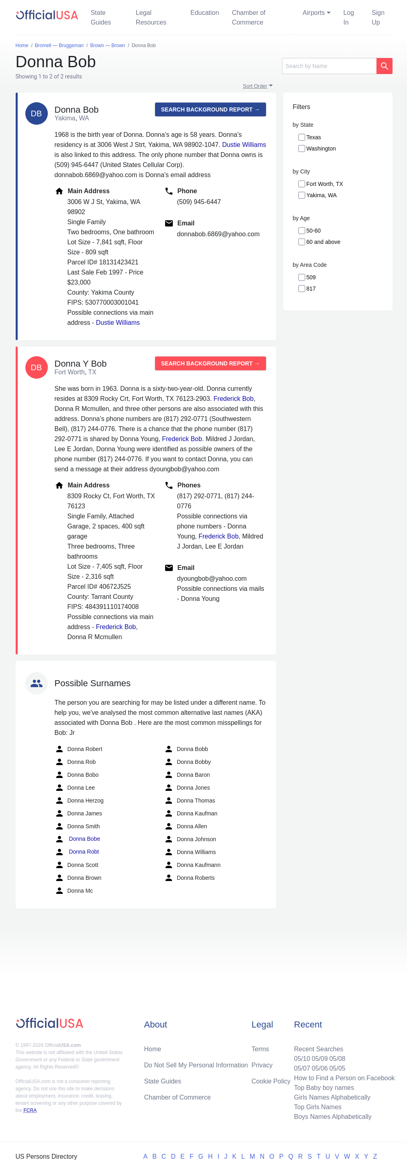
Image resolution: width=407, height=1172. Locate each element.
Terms (260, 1049)
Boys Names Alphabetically (333, 1116)
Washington (321, 148)
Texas (314, 137)
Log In (349, 17)
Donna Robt (77, 852)
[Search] (329, 66)
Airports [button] (314, 12)
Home (152, 1049)
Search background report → (210, 109)
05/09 (320, 1058)
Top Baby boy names (324, 1087)
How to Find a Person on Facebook (344, 1078)
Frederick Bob (234, 398)
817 (311, 288)
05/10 (302, 1058)
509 (311, 277)
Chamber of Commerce (249, 17)
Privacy (262, 1065)
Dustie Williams (244, 144)
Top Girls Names (318, 1107)
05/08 (337, 1058)
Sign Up (378, 17)
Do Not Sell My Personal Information (196, 1065)
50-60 (314, 230)
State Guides (101, 17)
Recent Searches (319, 1049)
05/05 (337, 1068)
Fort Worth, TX (325, 184)
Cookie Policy (271, 1081)
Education (204, 12)
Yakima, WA (322, 195)
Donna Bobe (77, 839)
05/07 (302, 1068)
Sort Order (255, 86)
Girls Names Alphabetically (332, 1097)
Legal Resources (151, 17)
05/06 (320, 1068)
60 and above (324, 242)
